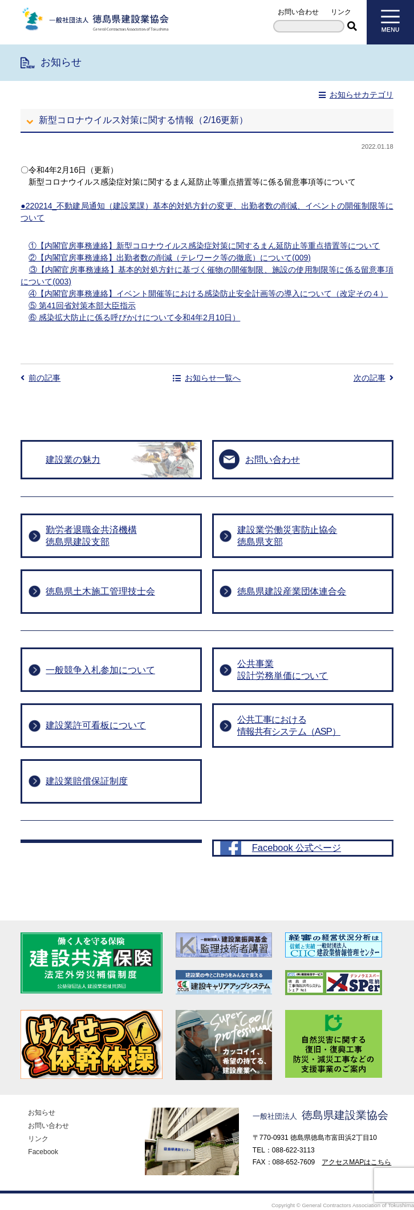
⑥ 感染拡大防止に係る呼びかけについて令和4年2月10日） (134, 317)
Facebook (43, 1132)
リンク (341, 12)
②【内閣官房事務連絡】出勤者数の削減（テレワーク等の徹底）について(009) (170, 257)
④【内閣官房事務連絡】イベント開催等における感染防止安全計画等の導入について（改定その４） (208, 293)
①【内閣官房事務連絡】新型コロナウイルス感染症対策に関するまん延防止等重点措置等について (204, 245)
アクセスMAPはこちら (356, 1142)
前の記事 (40, 377)
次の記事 (373, 377)
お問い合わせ (298, 12)
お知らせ (41, 1092)
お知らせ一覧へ (207, 377)
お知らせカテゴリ (356, 94)
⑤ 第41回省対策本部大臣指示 (82, 305)
